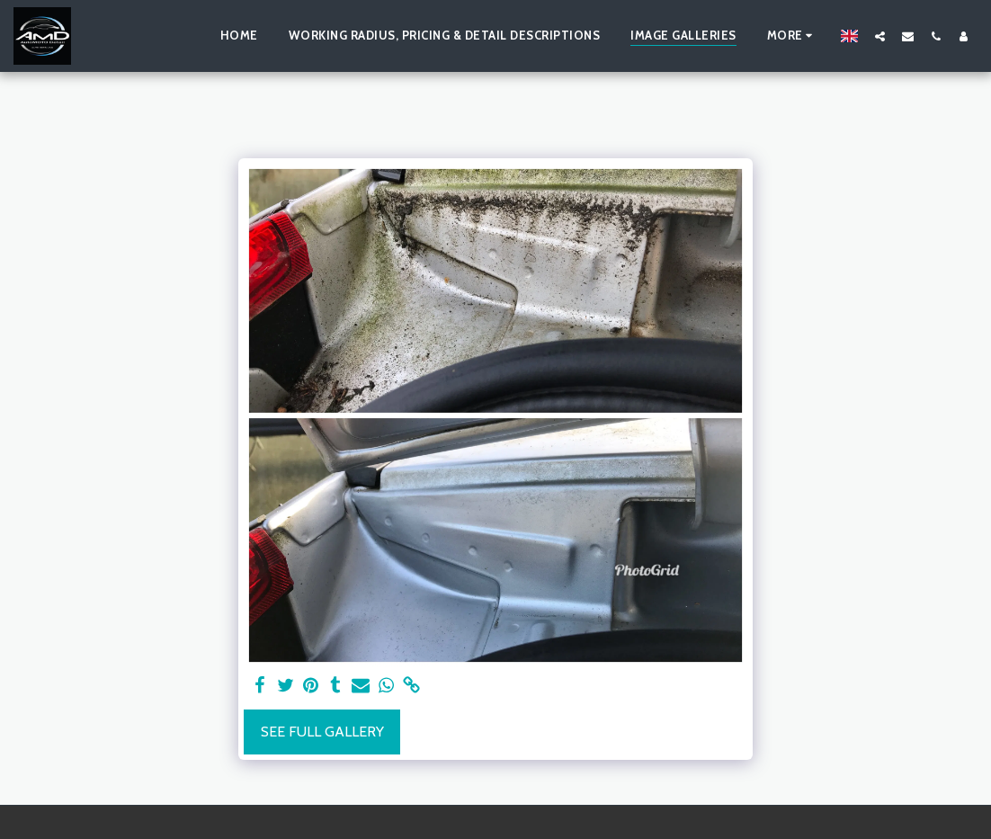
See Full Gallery (322, 731)
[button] (880, 36)
